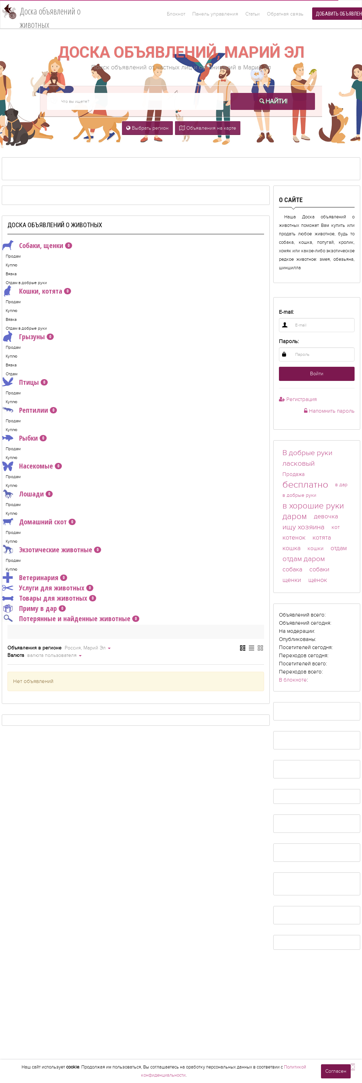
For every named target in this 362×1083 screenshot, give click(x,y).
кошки (315, 548)
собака (292, 569)
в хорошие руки (313, 506)
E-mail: (286, 312)
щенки (291, 580)
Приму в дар (34, 608)
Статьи (252, 14)
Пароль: (289, 341)
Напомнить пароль (329, 411)
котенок (293, 537)
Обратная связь (285, 14)
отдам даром (303, 558)
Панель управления (215, 14)
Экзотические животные (51, 550)
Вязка (11, 273)
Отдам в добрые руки (26, 282)
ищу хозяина (303, 527)
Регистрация (298, 399)
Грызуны (28, 336)
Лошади (27, 494)
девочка (326, 516)
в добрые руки (299, 495)
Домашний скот (39, 522)
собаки (319, 569)
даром (294, 516)
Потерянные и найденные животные (70, 618)
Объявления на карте (207, 128)
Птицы (25, 382)
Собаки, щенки (37, 245)
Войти (316, 374)
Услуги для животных (47, 588)
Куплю (11, 265)
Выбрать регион (147, 128)
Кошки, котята (36, 291)
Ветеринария (34, 577)
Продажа (293, 474)
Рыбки (24, 438)
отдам (339, 548)
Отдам (11, 373)
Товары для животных (49, 598)
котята (322, 537)
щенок (317, 580)
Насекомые (32, 466)
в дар (341, 485)
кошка (291, 548)
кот (336, 527)
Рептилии (29, 410)
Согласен (335, 1071)
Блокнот (176, 14)
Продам (13, 256)
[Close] (353, 1067)
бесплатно (305, 484)
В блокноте (293, 680)
